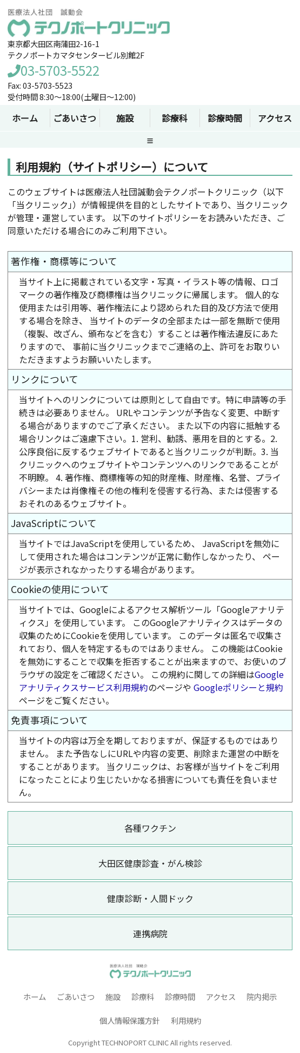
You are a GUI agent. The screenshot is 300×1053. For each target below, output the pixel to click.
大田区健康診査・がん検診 (150, 863)
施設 (113, 996)
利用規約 (186, 1020)
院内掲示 (261, 996)
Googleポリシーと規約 (238, 687)
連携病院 (150, 933)
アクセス (275, 117)
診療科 (142, 996)
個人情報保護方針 (129, 1020)
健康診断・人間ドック (150, 898)
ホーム (34, 996)
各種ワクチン (150, 827)
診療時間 (180, 996)
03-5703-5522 (53, 70)
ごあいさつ (76, 996)
